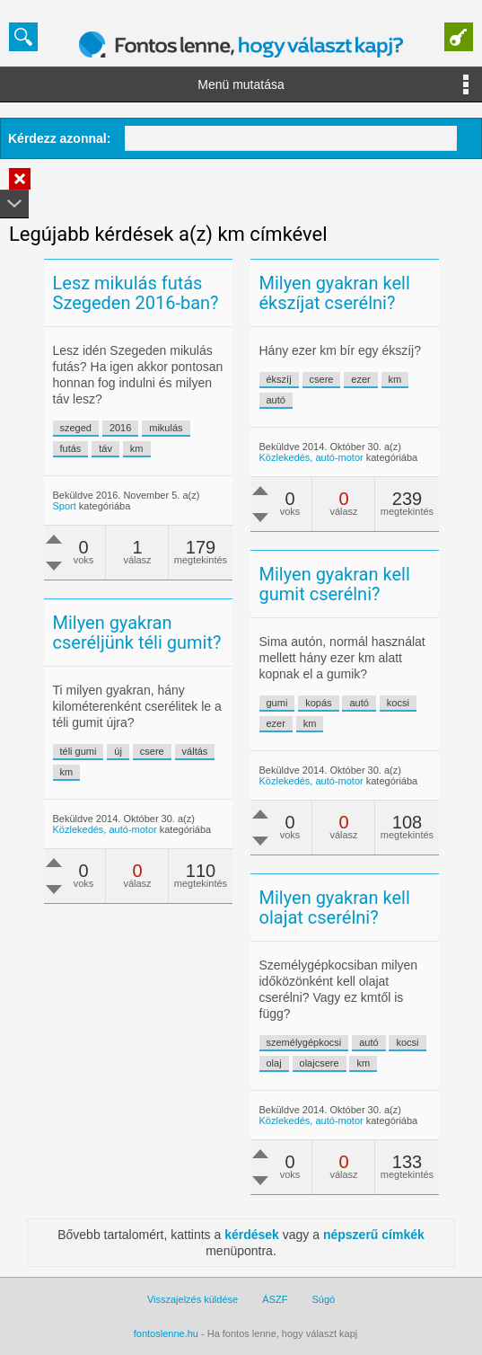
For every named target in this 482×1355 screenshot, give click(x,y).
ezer (360, 379)
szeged (76, 427)
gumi (277, 702)
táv (105, 448)
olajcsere (319, 1063)
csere (322, 379)
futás (71, 448)
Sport (64, 505)
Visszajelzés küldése (192, 1299)
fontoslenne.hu (166, 1333)
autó (276, 399)
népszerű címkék (374, 1234)
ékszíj (279, 379)
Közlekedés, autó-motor (311, 457)
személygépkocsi (304, 1042)
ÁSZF (274, 1299)
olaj (274, 1063)
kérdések (251, 1234)
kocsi (398, 702)
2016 (120, 427)
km (137, 448)
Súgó (323, 1299)
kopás (318, 702)
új (118, 751)
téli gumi (78, 751)
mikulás (165, 427)
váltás (195, 751)
